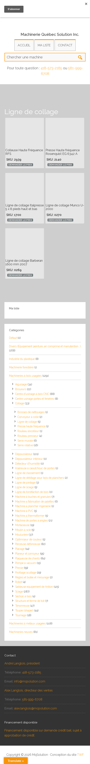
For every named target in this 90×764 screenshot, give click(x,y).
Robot (18, 581)
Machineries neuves (20, 631)
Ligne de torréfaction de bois (31, 492)
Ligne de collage (27, 421)
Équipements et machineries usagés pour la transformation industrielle (44, 20)
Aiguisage (21, 384)
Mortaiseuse (22, 525)
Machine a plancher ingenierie (33, 506)
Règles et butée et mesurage (32, 577)
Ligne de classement (27, 473)
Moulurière (21, 534)
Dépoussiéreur (23, 454)
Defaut (13, 337)
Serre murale (25, 440)
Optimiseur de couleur (28, 539)
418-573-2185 (51, 68)
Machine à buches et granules (33, 496)
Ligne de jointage (25, 482)
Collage (19, 403)
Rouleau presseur (28, 435)
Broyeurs (20, 389)
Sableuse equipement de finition (34, 586)
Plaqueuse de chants (27, 558)
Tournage (20, 615)
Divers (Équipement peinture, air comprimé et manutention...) (45, 346)
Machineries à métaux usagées (27, 623)
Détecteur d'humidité (27, 463)
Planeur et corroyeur (27, 553)
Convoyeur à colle (28, 416)
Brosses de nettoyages (31, 412)
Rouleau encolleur (28, 431)
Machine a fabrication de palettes (34, 501)
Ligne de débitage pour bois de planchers (39, 477)
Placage (19, 548)
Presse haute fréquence (31, 426)
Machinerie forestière (21, 367)
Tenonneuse (22, 605)
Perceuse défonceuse (27, 544)
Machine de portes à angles (31, 520)
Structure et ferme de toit (29, 600)
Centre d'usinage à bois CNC (32, 393)
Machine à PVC (24, 510)
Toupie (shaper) (24, 610)
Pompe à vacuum (25, 563)
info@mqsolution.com (29, 681)
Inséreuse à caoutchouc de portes (35, 468)
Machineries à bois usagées (25, 375)
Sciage (19, 591)
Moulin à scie (23, 529)
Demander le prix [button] (20, 164)
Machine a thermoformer (29, 515)
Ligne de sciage (24, 487)
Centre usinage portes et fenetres (34, 398)
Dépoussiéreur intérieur (29, 458)
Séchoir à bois (23, 596)
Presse (19, 567)
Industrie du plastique (22, 358)
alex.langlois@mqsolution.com (35, 708)
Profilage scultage (25, 572)
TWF (80, 755)
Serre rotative (25, 445)
